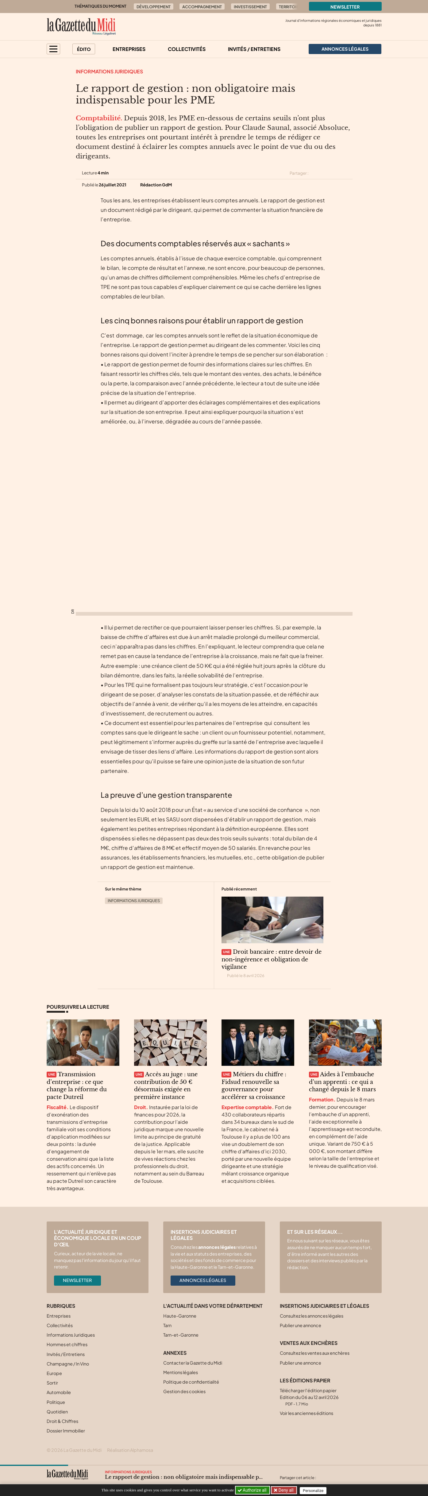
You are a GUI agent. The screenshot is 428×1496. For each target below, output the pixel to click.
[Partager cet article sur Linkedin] (337, 173)
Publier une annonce (300, 1325)
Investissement (250, 6)
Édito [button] (84, 49)
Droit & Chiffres (62, 1421)
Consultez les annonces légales (311, 1316)
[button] (53, 49)
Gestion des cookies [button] (184, 1391)
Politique (56, 1402)
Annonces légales (202, 1280)
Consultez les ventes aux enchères (314, 1353)
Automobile (59, 1392)
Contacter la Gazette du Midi (192, 1362)
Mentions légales (180, 1372)
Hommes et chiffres (67, 1344)
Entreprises (129, 49)
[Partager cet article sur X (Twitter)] (316, 173)
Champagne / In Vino (68, 1363)
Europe (54, 1373)
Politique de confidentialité (191, 1382)
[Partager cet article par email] (349, 173)
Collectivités (187, 49)
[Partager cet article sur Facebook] (327, 173)
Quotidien (57, 1411)
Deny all (286, 1490)
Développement (154, 6)
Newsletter (345, 7)
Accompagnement (202, 6)
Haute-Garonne (179, 1316)
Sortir (52, 1382)
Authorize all (253, 1490)
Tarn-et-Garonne (181, 1335)
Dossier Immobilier (66, 1430)
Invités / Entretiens (254, 49)
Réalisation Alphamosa (130, 1450)
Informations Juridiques (109, 71)
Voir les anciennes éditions (306, 1413)
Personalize (314, 1490)
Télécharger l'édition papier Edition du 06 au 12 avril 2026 (309, 1397)
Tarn (167, 1325)
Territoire (290, 6)
